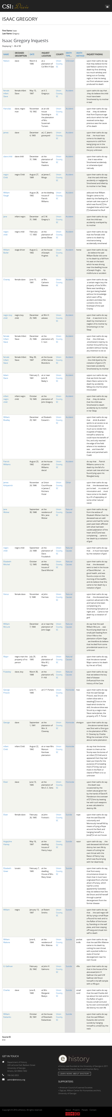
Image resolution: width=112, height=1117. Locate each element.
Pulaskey (7, 671)
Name (6, 54)
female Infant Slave (6, 339)
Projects (76, 1110)
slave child (7, 156)
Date (32, 54)
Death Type (69, 54)
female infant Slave (6, 93)
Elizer (5, 782)
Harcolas (7, 108)
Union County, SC (59, 63)
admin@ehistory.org (16, 1079)
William (6, 909)
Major (5, 656)
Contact (93, 1110)
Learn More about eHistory (74, 1074)
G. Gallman (8, 966)
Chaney (6, 279)
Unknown (70, 60)
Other (68, 482)
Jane (5, 216)
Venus (6, 594)
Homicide (70, 689)
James (5, 132)
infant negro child (5, 399)
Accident (69, 90)
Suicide (69, 814)
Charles (6, 990)
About (68, 1110)
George (6, 722)
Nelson (6, 60)
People (85, 1110)
